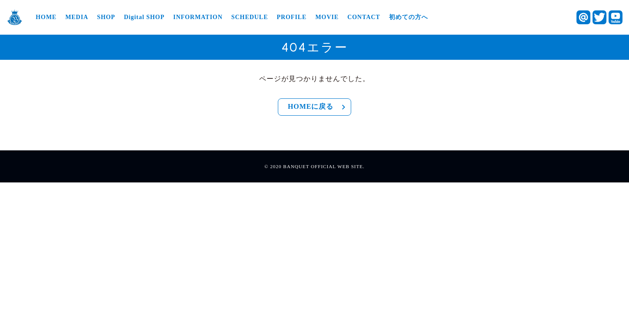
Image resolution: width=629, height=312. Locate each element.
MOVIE (327, 17)
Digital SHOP (144, 17)
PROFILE (291, 17)
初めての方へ (408, 17)
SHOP (106, 17)
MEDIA (76, 17)
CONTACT (363, 17)
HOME (46, 17)
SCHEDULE (249, 17)
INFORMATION (198, 17)
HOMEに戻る (318, 107)
